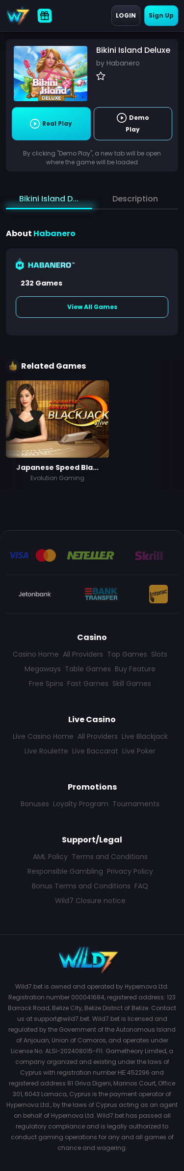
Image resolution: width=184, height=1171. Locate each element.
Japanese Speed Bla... (57, 467)
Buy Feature (135, 668)
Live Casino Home (43, 736)
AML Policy (50, 856)
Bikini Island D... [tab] (49, 198)
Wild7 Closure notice (90, 900)
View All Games (92, 307)
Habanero (54, 233)
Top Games (127, 654)
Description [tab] (135, 198)
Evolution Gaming (57, 478)
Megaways (43, 668)
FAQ (141, 886)
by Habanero (118, 63)
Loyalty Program (80, 803)
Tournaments (135, 803)
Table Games (88, 668)
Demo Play (133, 123)
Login (126, 15)
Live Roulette (46, 751)
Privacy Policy (130, 871)
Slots (159, 654)
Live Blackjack (145, 736)
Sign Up (161, 15)
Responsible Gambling (65, 871)
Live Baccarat (95, 751)
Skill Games (131, 683)
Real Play (51, 124)
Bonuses (35, 803)
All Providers (83, 654)
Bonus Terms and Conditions (81, 886)
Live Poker (139, 751)
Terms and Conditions (110, 856)
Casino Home (36, 654)
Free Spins (46, 683)
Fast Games (87, 683)
